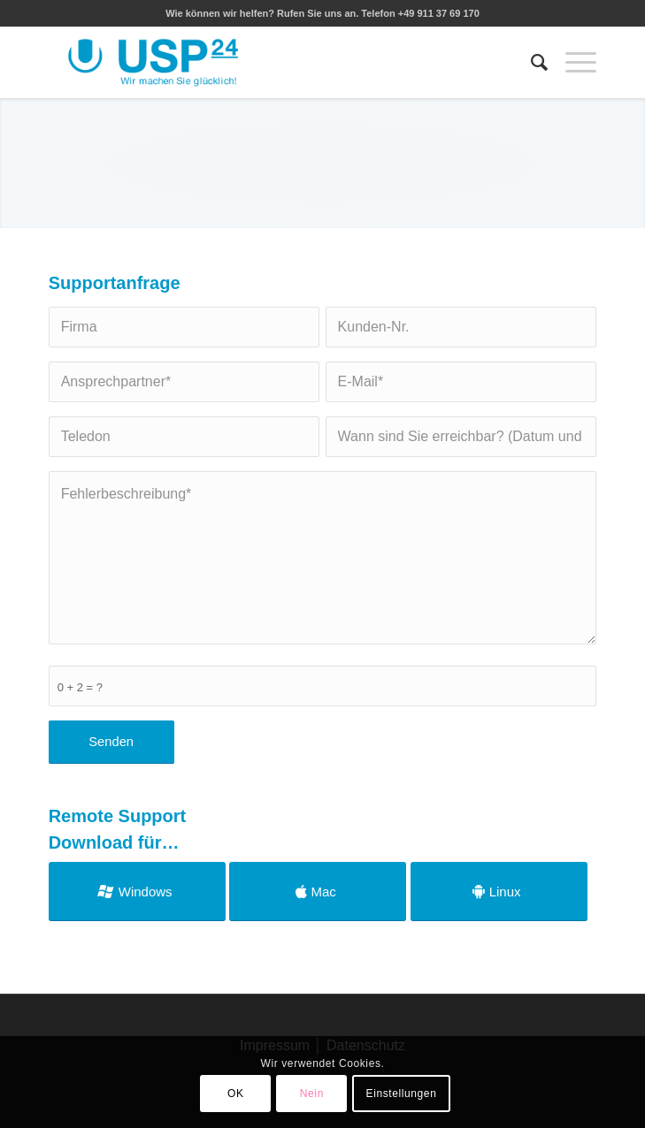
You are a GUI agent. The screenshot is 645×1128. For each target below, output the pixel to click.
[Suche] (530, 62)
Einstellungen (401, 1093)
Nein (312, 1093)
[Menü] (572, 62)
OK (235, 1093)
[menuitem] (530, 62)
